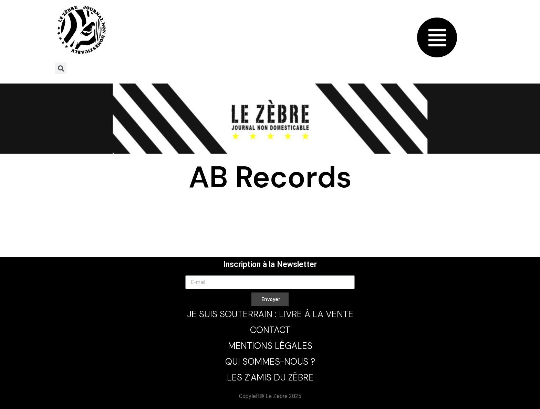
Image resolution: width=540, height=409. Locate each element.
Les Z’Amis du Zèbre (270, 377)
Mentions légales (270, 346)
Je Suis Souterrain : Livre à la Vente (270, 314)
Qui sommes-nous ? (270, 361)
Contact (270, 330)
